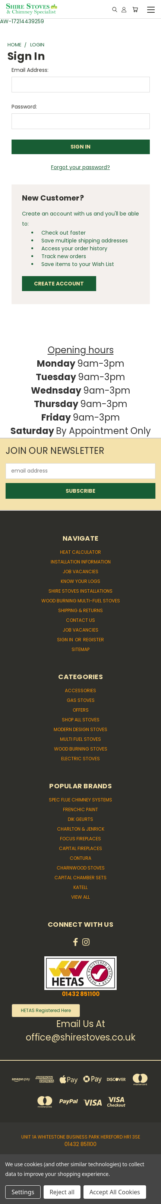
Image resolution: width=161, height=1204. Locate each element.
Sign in (65, 639)
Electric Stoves (80, 758)
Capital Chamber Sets (80, 877)
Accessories (80, 690)
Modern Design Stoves (80, 729)
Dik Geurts (80, 819)
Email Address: (30, 70)
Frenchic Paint (80, 809)
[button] (46, 1010)
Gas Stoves (81, 700)
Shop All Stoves (81, 719)
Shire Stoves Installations (80, 591)
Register (93, 639)
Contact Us (80, 620)
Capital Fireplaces (80, 848)
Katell (80, 887)
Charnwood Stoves (81, 868)
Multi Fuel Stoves (80, 739)
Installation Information (81, 562)
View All (80, 897)
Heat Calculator (80, 552)
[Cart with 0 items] (135, 9)
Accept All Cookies (114, 1192)
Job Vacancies (80, 571)
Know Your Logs (80, 581)
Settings (23, 1192)
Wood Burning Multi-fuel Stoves (80, 601)
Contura (80, 858)
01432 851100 (81, 994)
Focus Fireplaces (80, 838)
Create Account (59, 283)
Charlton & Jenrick (80, 829)
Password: (24, 106)
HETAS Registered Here (46, 1010)
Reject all (62, 1192)
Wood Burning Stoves (80, 749)
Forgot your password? (80, 167)
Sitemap (80, 649)
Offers (81, 710)
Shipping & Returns (80, 610)
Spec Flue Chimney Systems (80, 800)
